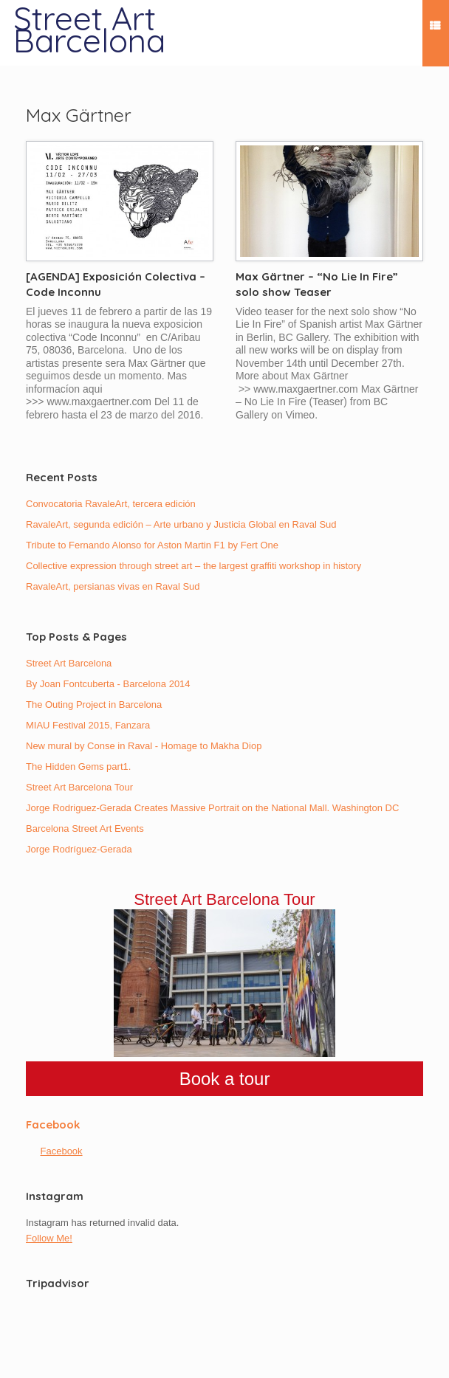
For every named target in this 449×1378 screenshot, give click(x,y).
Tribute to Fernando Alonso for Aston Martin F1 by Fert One (152, 545)
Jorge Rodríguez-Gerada (79, 849)
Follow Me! (49, 1238)
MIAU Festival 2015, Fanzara (88, 725)
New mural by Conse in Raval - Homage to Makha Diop (143, 745)
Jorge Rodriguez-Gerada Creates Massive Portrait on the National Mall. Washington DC (212, 807)
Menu (435, 28)
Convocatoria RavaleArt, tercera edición (111, 503)
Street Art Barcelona (69, 663)
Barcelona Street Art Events (85, 828)
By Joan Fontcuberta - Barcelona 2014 (108, 683)
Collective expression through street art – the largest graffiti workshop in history (193, 565)
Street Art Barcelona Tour (79, 787)
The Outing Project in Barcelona (94, 704)
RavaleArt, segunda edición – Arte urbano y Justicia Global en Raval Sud (181, 524)
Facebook (53, 1124)
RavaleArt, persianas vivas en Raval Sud (113, 586)
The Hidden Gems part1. (78, 766)
